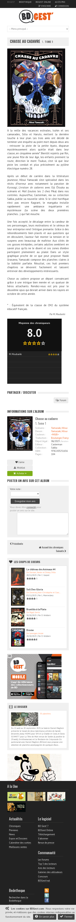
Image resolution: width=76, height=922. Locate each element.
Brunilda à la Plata (36, 609)
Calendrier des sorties (20, 842)
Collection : (41, 447)
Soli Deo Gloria (34, 589)
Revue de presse (46, 842)
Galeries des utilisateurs (50, 872)
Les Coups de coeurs (27, 562)
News (12, 834)
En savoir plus (44, 916)
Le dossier (20, 707)
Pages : (38, 454)
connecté (31, 507)
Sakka (54, 447)
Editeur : (39, 444)
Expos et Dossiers (18, 838)
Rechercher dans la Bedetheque (18, 899)
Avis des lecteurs (46, 868)
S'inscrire (44, 6)
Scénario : (40, 428)
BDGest (11, 2)
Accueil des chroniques (51, 547)
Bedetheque (25, 2)
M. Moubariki (59, 314)
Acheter (19, 473)
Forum (61, 400)
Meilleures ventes (18, 847)
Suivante (61, 551)
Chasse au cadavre (25, 41)
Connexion (62, 6)
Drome (30, 630)
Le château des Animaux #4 (40, 569)
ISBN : (38, 450)
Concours (43, 876)
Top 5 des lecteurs (47, 863)
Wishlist (20, 467)
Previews (13, 830)
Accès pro (60, 2)
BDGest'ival (44, 880)
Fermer (66, 916)
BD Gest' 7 (43, 826)
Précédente (16, 543)
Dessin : (39, 431)
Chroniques (15, 826)
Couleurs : (40, 434)
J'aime (19, 462)
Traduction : (41, 437)
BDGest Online (43, 2)
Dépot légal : (41, 441)
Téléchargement (46, 834)
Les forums (43, 859)
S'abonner (43, 838)
